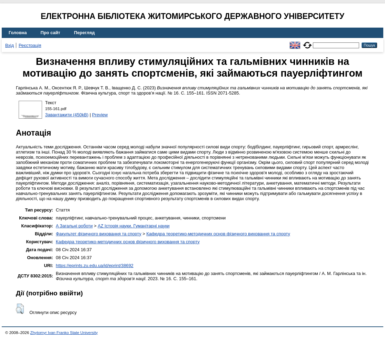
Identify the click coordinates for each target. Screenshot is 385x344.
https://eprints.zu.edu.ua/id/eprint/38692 (95, 265)
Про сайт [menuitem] (50, 32)
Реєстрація (30, 45)
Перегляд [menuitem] (84, 32)
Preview (100, 114)
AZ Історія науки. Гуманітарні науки (133, 225)
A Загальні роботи (74, 225)
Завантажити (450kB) (67, 114)
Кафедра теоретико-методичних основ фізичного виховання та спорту (218, 233)
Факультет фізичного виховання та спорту (98, 233)
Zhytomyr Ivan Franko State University (64, 333)
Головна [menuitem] (18, 32)
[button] (20, 309)
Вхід (9, 45)
